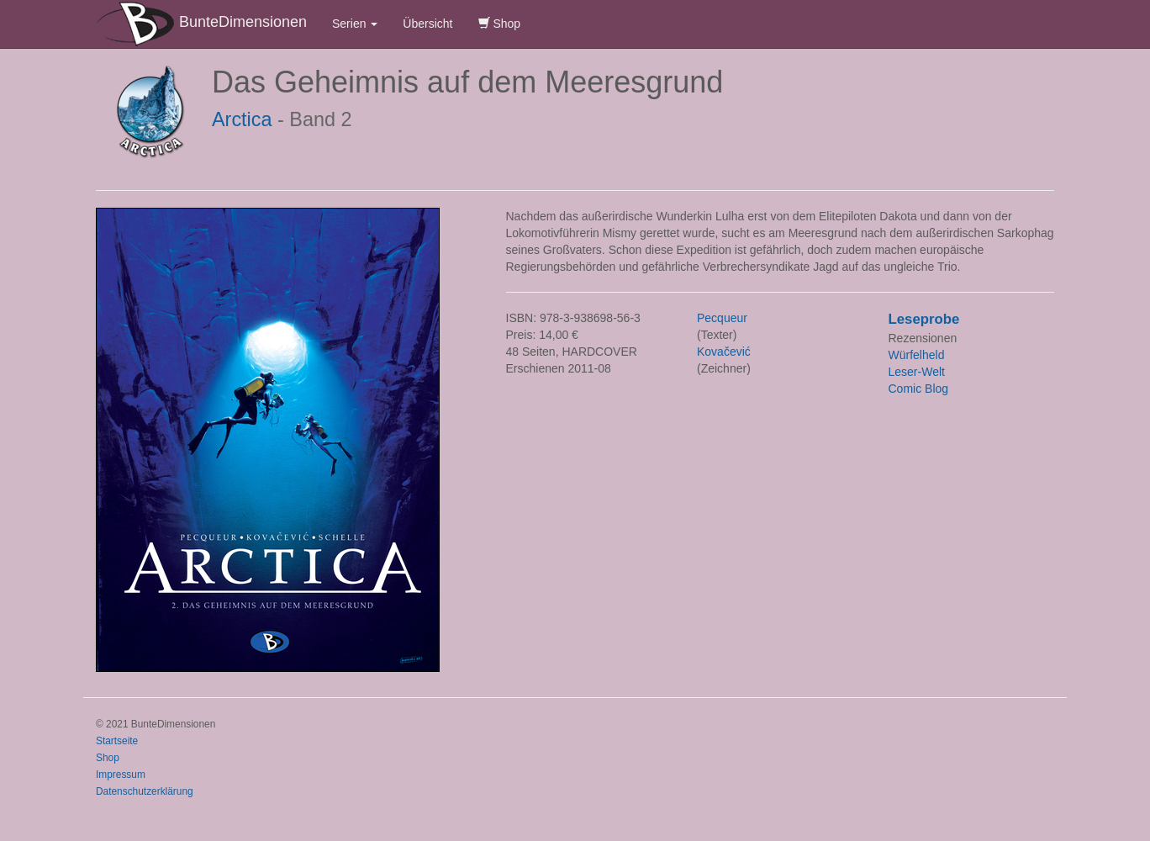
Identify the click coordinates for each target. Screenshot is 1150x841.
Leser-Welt (917, 371)
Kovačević (724, 351)
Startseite (117, 741)
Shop (499, 23)
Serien (354, 23)
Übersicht (427, 23)
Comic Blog (919, 388)
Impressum (120, 774)
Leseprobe (924, 319)
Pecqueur (722, 318)
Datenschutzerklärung (144, 791)
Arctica (242, 119)
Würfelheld (917, 355)
